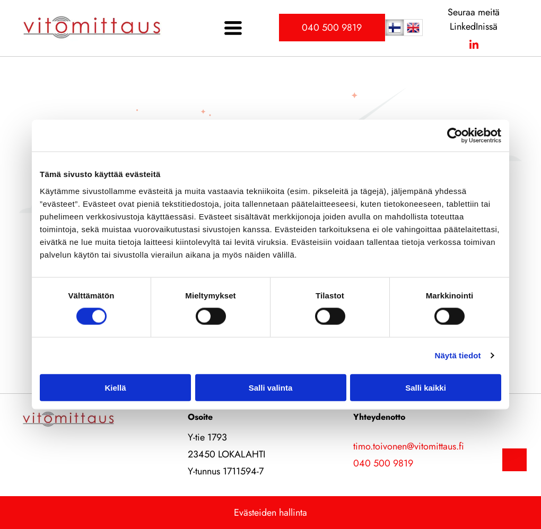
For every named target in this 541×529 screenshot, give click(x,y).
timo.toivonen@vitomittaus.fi (408, 446)
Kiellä (115, 387)
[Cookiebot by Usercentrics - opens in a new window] (454, 136)
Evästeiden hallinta (270, 512)
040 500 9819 (383, 463)
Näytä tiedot (458, 355)
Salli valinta (271, 387)
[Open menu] (233, 28)
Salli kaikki (425, 387)
